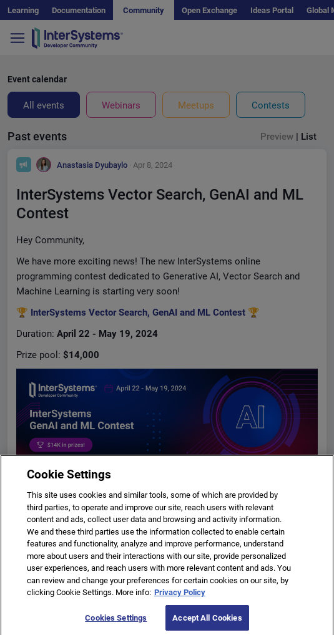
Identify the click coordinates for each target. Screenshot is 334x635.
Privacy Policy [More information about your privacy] (179, 598)
